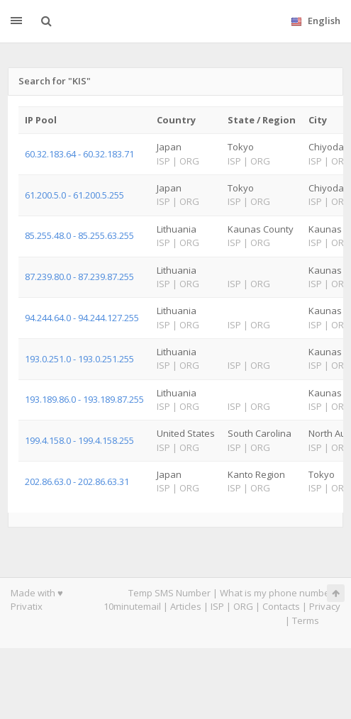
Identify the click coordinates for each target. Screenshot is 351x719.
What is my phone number (276, 592)
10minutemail (132, 606)
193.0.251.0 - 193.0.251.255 (79, 358)
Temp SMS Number (169, 592)
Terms (305, 620)
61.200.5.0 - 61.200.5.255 (74, 195)
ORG (243, 606)
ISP (217, 606)
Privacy (324, 606)
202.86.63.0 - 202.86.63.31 (77, 481)
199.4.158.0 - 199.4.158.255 (79, 440)
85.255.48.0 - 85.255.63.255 (79, 235)
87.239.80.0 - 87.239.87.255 (79, 276)
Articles (185, 606)
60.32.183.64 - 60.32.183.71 (79, 153)
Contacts (281, 606)
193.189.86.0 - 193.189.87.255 (84, 399)
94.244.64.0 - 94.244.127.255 (82, 317)
